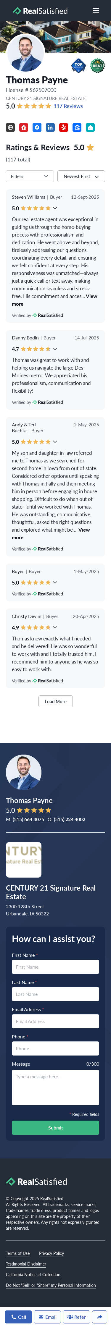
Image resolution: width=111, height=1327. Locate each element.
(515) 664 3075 (28, 819)
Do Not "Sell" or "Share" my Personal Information (51, 1285)
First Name (25, 954)
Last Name (24, 982)
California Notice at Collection (33, 1274)
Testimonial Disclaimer (26, 1264)
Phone (20, 1036)
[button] (78, 65)
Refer (76, 1316)
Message (21, 1063)
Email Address (28, 1009)
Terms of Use (18, 1253)
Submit (55, 1127)
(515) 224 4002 (69, 819)
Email (47, 1316)
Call (18, 1316)
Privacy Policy (51, 1253)
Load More (56, 701)
